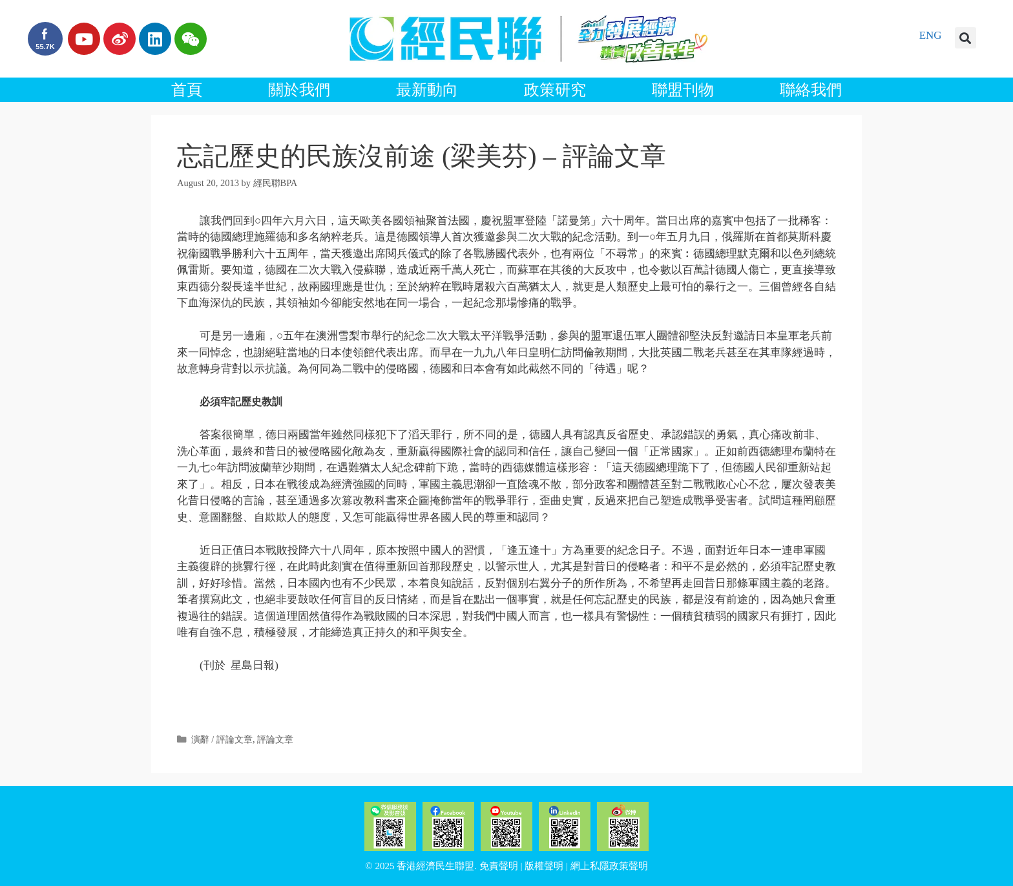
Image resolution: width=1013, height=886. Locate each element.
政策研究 (555, 89)
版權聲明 (544, 866)
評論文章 (275, 739)
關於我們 (299, 89)
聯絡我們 (811, 89)
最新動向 (427, 89)
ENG (930, 35)
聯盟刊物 (683, 89)
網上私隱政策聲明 (609, 866)
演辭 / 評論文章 (222, 739)
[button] (965, 37)
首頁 (186, 89)
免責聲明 (498, 866)
